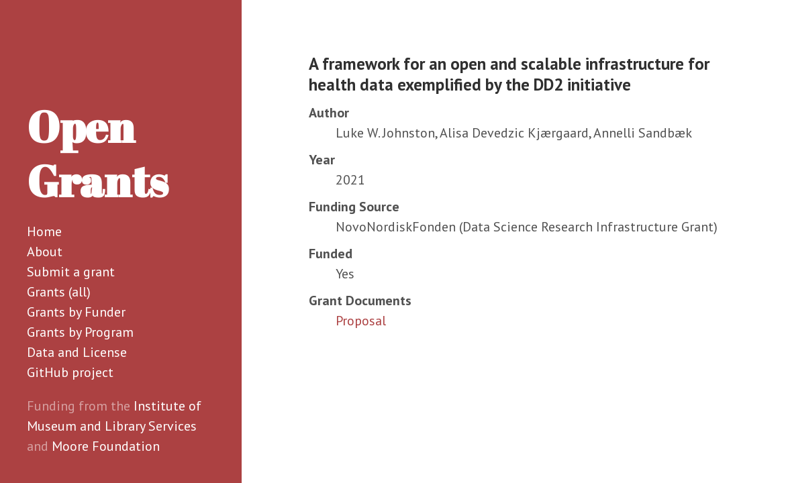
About (44, 251)
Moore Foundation (106, 446)
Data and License (77, 352)
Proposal (361, 320)
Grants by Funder (76, 312)
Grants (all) (59, 292)
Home (44, 231)
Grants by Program (80, 332)
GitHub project (70, 372)
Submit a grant (71, 271)
